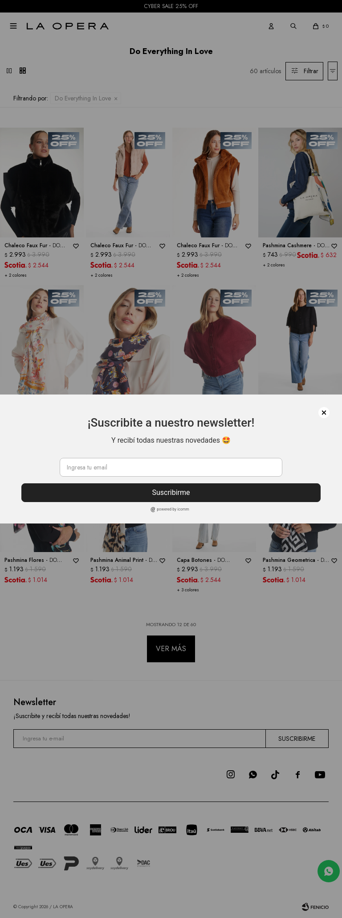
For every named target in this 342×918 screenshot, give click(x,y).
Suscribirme (171, 492)
